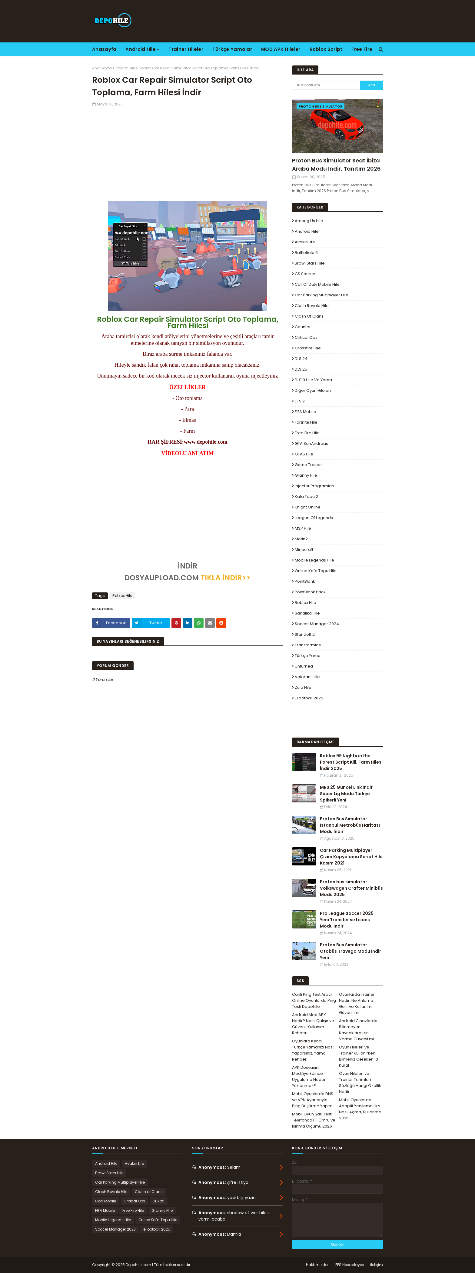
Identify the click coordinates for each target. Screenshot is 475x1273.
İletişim (376, 1264)
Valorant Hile (307, 677)
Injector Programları (314, 486)
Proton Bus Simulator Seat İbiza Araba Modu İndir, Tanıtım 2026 (336, 164)
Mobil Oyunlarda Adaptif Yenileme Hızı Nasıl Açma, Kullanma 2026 (360, 1109)
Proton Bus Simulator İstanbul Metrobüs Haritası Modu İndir (350, 825)
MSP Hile (303, 528)
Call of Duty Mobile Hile (317, 284)
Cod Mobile (105, 1201)
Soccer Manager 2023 (115, 1229)
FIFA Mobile (305, 412)
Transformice (308, 645)
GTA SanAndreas (311, 443)
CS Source (305, 274)
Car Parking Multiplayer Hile (321, 295)
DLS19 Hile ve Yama (313, 380)
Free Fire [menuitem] (361, 49)
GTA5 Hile (304, 454)
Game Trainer (308, 465)
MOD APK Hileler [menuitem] (281, 49)
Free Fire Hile (307, 433)
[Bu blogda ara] (326, 85)
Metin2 (301, 539)
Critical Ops (306, 337)
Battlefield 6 (306, 252)
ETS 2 (300, 401)
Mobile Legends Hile (314, 560)
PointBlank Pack (310, 592)
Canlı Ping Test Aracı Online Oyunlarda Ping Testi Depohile (314, 1000)
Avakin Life (305, 242)
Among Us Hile (309, 221)
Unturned (304, 666)
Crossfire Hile (308, 348)
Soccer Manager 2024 (317, 624)
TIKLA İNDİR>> (225, 578)
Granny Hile (306, 475)
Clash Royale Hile (312, 305)
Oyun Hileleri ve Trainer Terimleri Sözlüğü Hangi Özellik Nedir (360, 1083)
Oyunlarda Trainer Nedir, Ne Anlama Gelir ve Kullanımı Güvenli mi (357, 1003)
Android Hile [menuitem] (140, 49)
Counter (303, 327)
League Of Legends (314, 518)
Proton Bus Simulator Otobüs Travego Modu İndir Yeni (350, 951)
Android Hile (307, 231)
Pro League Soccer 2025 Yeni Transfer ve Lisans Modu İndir (347, 919)
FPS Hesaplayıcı (349, 1264)
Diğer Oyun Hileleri (313, 390)
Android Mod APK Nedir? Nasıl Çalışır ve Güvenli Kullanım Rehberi (313, 1024)
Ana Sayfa (102, 68)
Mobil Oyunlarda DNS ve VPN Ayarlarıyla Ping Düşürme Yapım (312, 1100)
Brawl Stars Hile (310, 263)
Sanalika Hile (307, 613)
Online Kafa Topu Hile (316, 571)
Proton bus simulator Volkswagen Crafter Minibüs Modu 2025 (351, 888)
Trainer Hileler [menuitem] (185, 49)
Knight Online (308, 507)
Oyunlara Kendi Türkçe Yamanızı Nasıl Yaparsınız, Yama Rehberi (313, 1050)
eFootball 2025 (309, 698)
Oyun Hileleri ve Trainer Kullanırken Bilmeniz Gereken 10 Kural (358, 1056)
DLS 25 (301, 369)
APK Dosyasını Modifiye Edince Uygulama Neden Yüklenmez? (309, 1076)
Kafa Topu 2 (306, 496)
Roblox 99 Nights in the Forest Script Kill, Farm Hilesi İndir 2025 (351, 762)
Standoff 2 (305, 634)
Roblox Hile (125, 68)
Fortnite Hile (306, 422)
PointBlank (305, 581)
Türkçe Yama (308, 655)
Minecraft (304, 549)
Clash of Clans (309, 316)
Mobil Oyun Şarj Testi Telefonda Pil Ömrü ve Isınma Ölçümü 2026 (313, 1120)
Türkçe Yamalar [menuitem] (232, 49)
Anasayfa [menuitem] (104, 49)
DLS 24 (301, 359)
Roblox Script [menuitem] (326, 49)
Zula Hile (303, 687)
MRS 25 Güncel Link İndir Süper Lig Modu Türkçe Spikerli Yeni (346, 793)
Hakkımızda (317, 1264)
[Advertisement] (187, 149)
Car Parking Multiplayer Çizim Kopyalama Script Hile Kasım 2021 (351, 856)
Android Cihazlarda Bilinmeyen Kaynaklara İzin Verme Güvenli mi (358, 1030)
